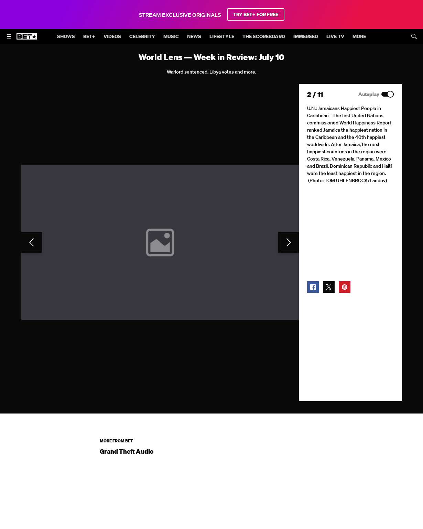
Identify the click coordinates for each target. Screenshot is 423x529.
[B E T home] (27, 39)
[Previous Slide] (31, 242)
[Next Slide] (288, 242)
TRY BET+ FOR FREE (255, 14)
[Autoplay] (387, 94)
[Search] (414, 36)
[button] (313, 287)
